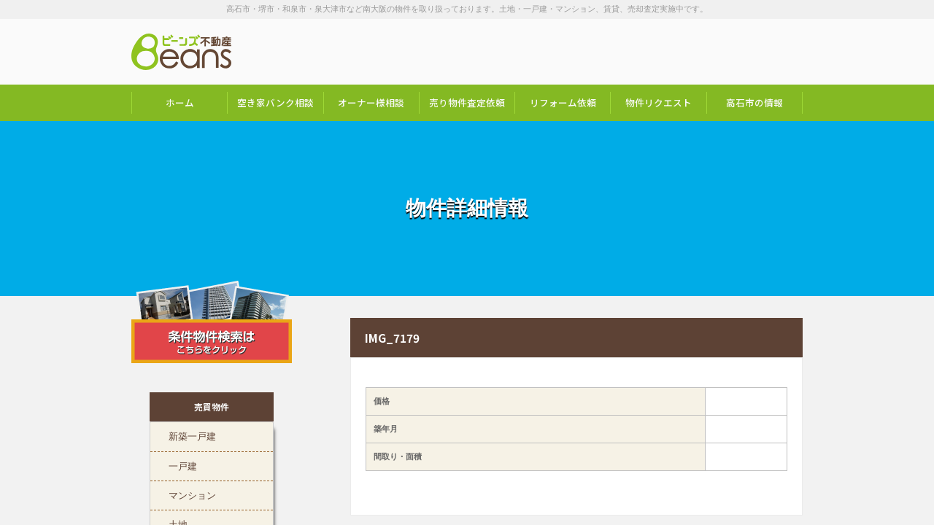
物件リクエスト (658, 102)
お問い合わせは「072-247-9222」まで (730, 52)
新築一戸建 (192, 435)
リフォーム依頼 (563, 102)
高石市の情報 (754, 102)
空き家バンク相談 (275, 102)
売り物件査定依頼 (467, 102)
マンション (192, 494)
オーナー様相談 (371, 102)
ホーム (180, 102)
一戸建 (183, 465)
